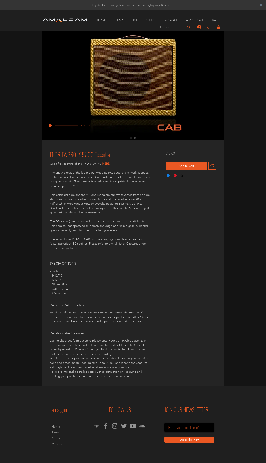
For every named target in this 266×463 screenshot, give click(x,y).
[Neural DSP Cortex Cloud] (96, 426)
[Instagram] (114, 426)
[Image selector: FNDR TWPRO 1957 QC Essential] (131, 138)
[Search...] (170, 26)
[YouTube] (133, 426)
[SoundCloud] (142, 426)
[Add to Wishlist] (212, 166)
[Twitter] (123, 426)
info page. (126, 376)
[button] (218, 27)
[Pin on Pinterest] (175, 175)
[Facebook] (105, 426)
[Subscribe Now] (189, 440)
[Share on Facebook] (168, 175)
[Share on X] (182, 175)
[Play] (50, 125)
